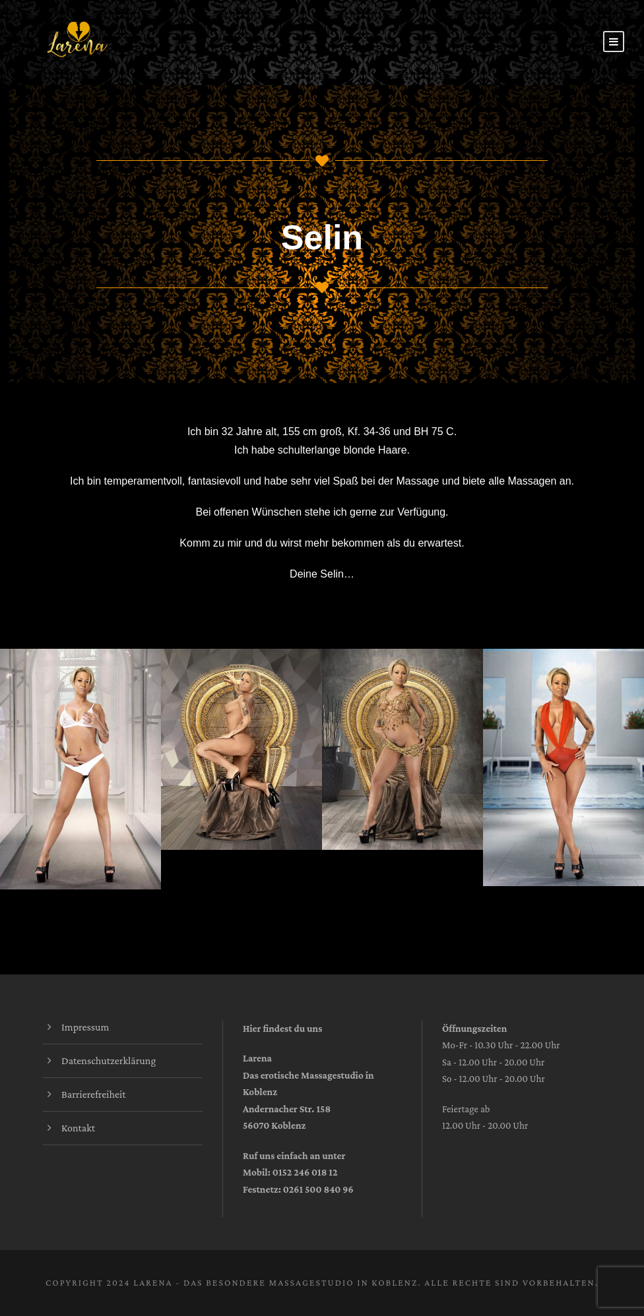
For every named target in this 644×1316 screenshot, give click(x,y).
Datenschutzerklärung (108, 1060)
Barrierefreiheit (93, 1094)
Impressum (85, 1026)
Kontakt (78, 1127)
